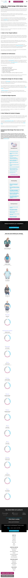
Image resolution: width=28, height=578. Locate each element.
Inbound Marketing (14, 548)
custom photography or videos (9, 120)
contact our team (6, 138)
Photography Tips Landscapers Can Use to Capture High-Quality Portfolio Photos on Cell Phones (15, 191)
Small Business (14, 562)
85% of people (8, 81)
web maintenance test (14, 62)
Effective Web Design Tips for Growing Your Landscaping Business (14, 185)
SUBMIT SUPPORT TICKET (7, 573)
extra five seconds (11, 60)
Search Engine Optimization (14, 551)
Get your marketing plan (14, 227)
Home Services (14, 560)
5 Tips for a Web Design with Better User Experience (14, 160)
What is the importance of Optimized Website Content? (14, 169)
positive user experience (19, 45)
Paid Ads (14, 552)
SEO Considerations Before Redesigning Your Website (13, 209)
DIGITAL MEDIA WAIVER (7, 575)
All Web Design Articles (14, 174)
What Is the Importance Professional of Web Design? (14, 158)
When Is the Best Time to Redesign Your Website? (13, 216)
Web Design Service (12, 172)
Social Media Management (14, 554)
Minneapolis (14, 568)
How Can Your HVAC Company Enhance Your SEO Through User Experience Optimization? (14, 193)
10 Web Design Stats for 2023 (14, 151)
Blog (14, 543)
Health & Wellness (14, 563)
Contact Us (14, 539)
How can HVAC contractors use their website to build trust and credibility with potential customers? (14, 196)
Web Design (6, 19)
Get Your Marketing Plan (18, 1)
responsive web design (4, 90)
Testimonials (14, 536)
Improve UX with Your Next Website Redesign (13, 212)
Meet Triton (14, 540)
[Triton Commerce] (4, 2)
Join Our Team (14, 542)
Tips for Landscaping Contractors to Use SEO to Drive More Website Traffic (14, 188)
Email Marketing (14, 555)
